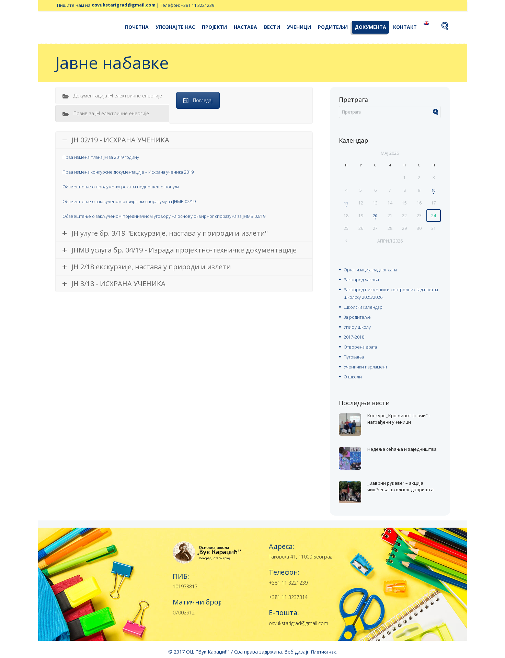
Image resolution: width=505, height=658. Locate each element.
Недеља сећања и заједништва (391, 447)
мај (390, 153)
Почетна (137, 27)
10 (433, 190)
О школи (353, 372)
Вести (272, 27)
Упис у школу (358, 324)
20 (375, 215)
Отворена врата (363, 343)
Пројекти (214, 27)
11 (346, 202)
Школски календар (364, 305)
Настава (245, 27)
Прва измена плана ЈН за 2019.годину (105, 157)
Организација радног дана (374, 269)
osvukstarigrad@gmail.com (124, 5)
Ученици (299, 27)
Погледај (198, 100)
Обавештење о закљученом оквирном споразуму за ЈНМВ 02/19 (136, 200)
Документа (370, 27)
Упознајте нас (175, 27)
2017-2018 (355, 334)
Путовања (355, 353)
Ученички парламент (367, 363)
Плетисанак (323, 647)
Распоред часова (363, 278)
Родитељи (333, 27)
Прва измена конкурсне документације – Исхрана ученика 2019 (134, 171)
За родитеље (359, 315)
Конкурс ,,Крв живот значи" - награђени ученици (395, 417)
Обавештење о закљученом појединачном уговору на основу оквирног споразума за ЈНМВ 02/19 (175, 214)
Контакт (405, 27)
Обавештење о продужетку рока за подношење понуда (126, 186)
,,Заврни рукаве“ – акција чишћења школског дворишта (401, 484)
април (390, 240)
